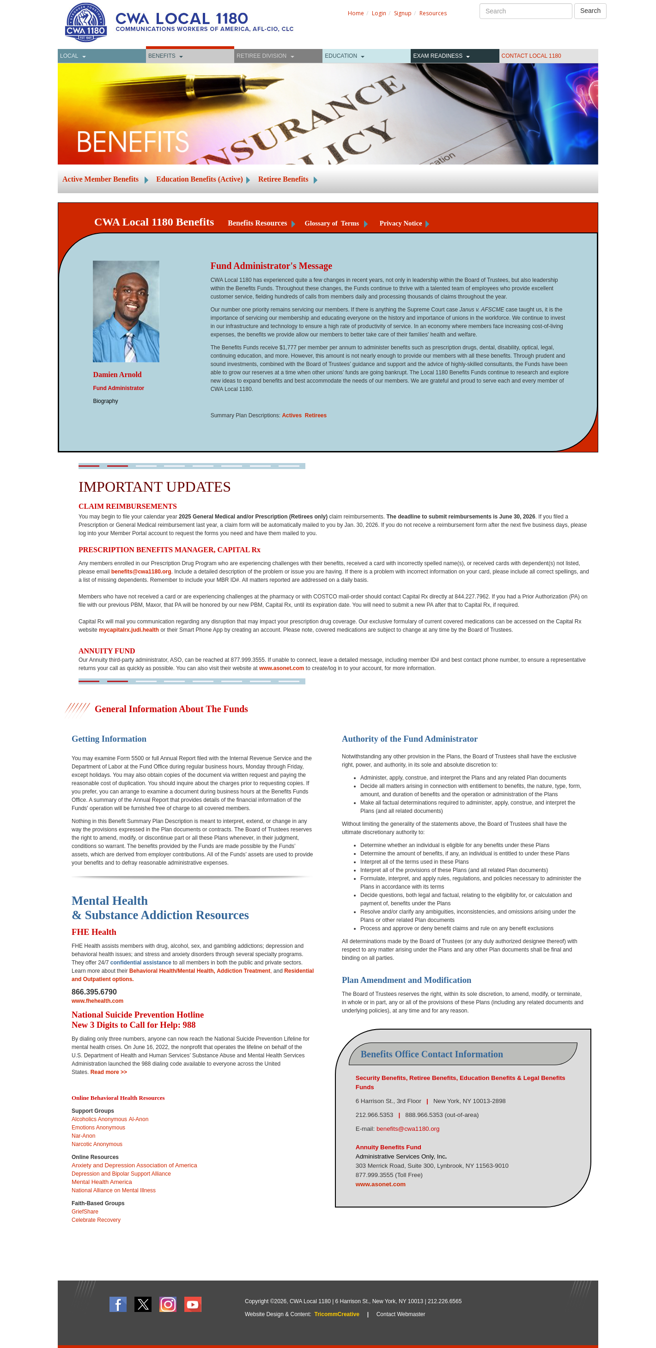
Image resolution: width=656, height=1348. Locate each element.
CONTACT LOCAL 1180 (531, 56)
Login (379, 13)
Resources (433, 13)
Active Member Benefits (100, 179)
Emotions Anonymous (98, 1127)
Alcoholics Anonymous (99, 1119)
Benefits (162, 56)
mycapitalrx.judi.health (129, 630)
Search (590, 10)
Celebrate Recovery (96, 1220)
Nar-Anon (83, 1136)
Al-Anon (139, 1119)
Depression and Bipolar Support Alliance (121, 1174)
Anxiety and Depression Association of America (134, 1165)
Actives (292, 415)
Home (356, 13)
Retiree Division (261, 56)
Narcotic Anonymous (97, 1144)
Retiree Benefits (285, 179)
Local (69, 56)
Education (341, 56)
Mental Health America (103, 1181)
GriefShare (86, 1211)
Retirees (316, 415)
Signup (403, 13)
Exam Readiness (437, 56)
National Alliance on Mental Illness (114, 1190)
